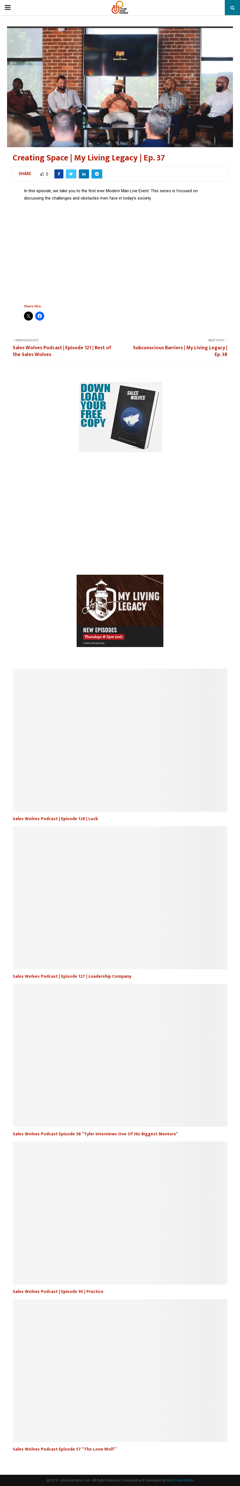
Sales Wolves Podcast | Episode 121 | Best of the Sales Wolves (62, 351)
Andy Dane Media (180, 1480)
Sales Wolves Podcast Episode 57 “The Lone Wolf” (65, 1449)
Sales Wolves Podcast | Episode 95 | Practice (58, 1291)
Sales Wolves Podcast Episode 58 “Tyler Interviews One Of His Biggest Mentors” (95, 1134)
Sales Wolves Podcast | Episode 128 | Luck (55, 819)
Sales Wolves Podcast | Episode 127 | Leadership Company (72, 976)
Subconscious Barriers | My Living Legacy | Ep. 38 (180, 351)
